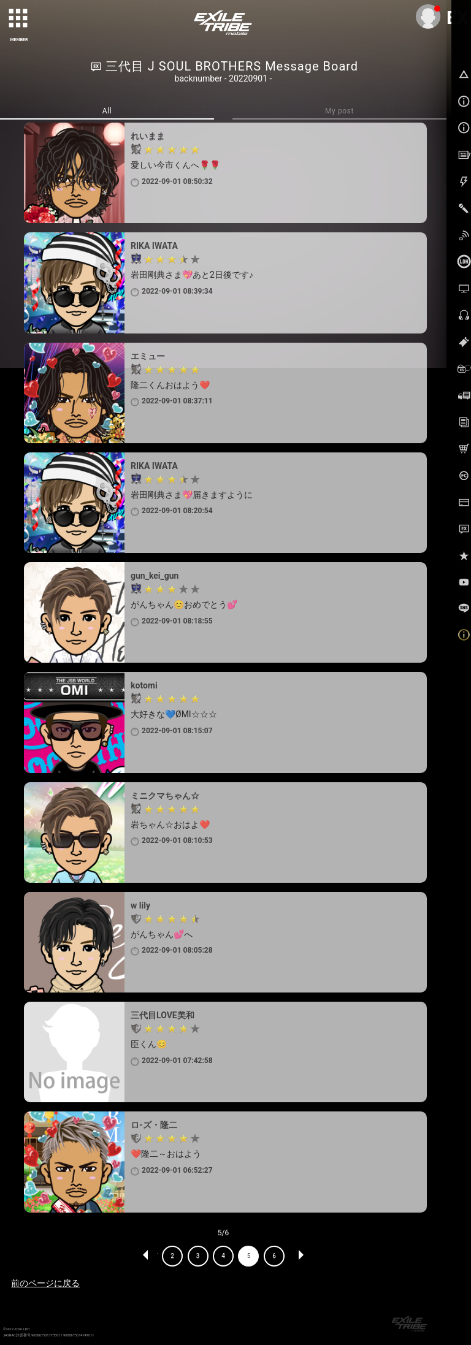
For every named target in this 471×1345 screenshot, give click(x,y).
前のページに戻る (45, 1283)
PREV (146, 1256)
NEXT (300, 1256)
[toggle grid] (19, 19)
